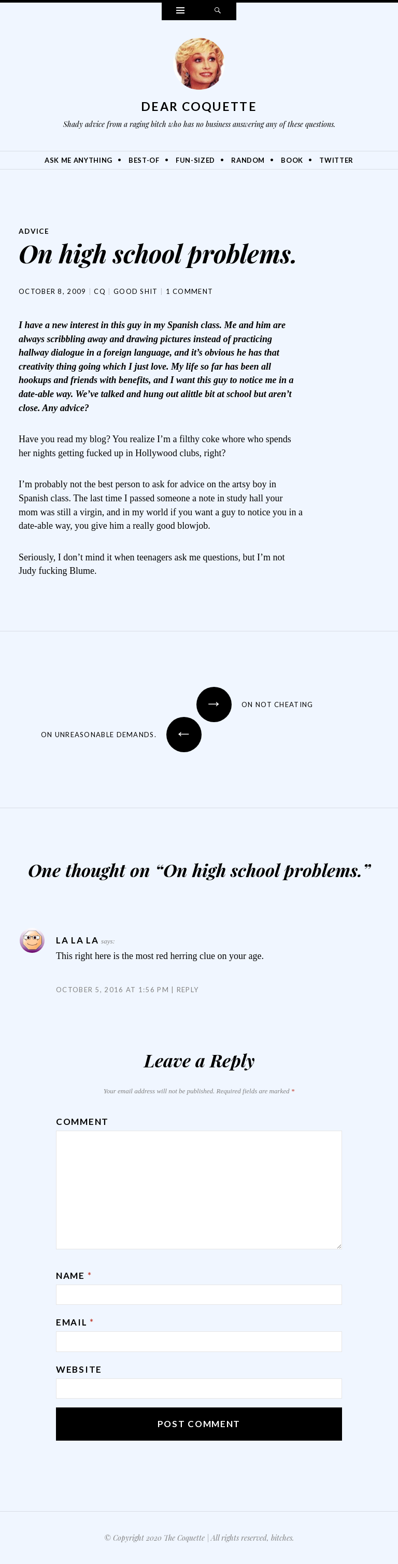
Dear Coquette (199, 106)
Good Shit (135, 291)
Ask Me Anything (78, 160)
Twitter (336, 160)
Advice (34, 231)
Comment (82, 1120)
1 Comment (190, 291)
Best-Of (144, 160)
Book (292, 160)
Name (74, 1275)
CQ (100, 291)
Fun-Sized (195, 160)
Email (75, 1321)
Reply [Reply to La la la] (188, 988)
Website (79, 1368)
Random (248, 160)
